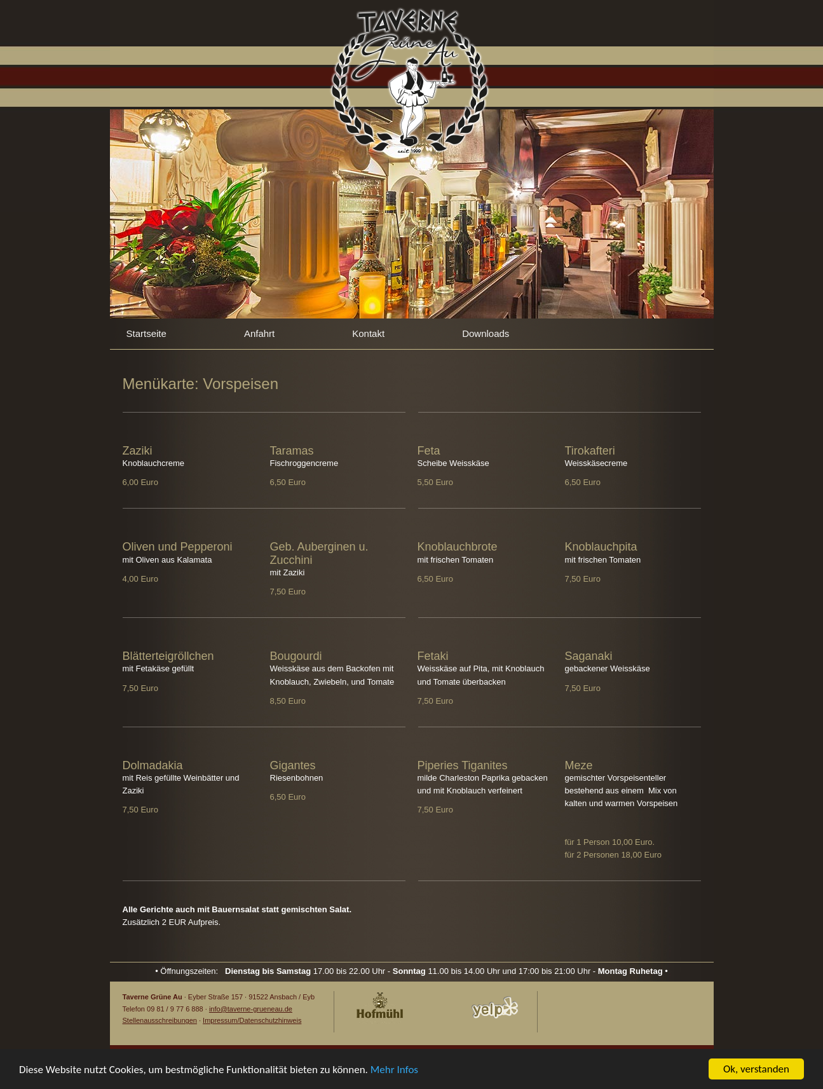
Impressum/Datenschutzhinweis (252, 1020)
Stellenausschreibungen (160, 1020)
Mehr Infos (394, 1072)
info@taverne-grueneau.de (250, 1009)
